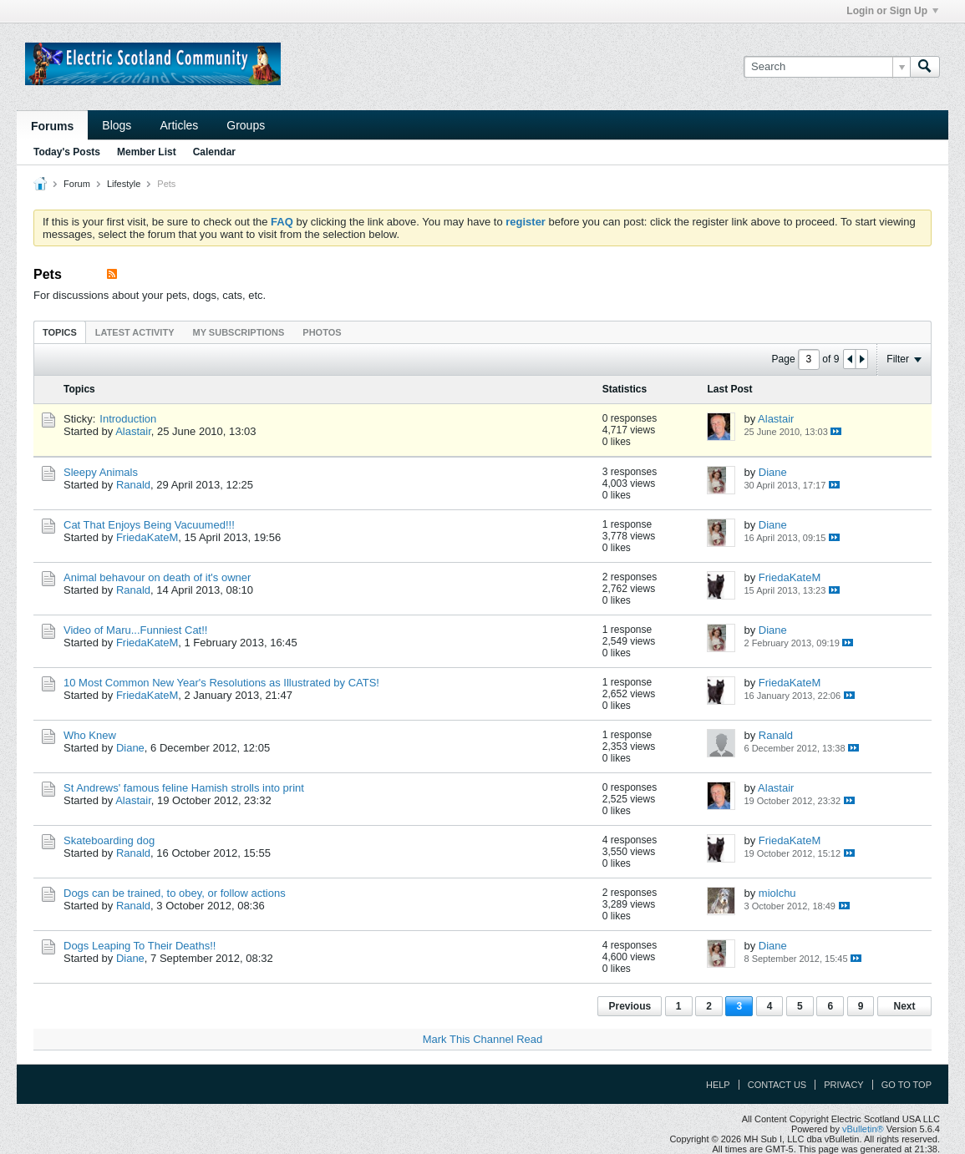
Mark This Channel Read (483, 1039)
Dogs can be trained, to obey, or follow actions (174, 893)
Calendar (214, 152)
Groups (245, 125)
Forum (76, 184)
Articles (179, 125)
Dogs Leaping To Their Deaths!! (139, 945)
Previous (629, 1006)
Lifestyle (123, 184)
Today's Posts (66, 152)
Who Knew (89, 735)
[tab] (59, 332)
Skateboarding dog (109, 840)
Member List (146, 152)
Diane (773, 472)
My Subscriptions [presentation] (239, 332)
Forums (52, 126)
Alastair (133, 431)
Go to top (906, 1085)
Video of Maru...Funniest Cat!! (135, 630)
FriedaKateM (147, 537)
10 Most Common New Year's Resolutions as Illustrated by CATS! (221, 682)
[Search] (827, 67)
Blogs (116, 125)
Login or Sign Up (892, 11)
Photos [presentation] (321, 332)
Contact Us (777, 1085)
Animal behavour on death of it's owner (157, 577)
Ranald (133, 484)
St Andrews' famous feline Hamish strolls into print (183, 788)
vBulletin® (863, 1129)
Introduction (127, 419)
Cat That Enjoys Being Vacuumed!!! (149, 525)
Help (718, 1085)
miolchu (777, 893)
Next (904, 1006)
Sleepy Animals (100, 472)
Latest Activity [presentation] (135, 332)
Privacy (843, 1085)
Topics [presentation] (60, 332)
